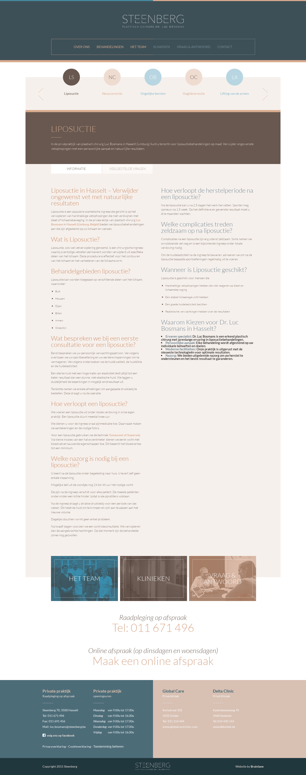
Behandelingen (110, 47)
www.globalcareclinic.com (180, 726)
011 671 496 (56, 715)
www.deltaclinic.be (224, 726)
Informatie (76, 169)
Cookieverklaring (79, 746)
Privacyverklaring (54, 746)
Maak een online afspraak (153, 661)
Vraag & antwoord (193, 47)
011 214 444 (176, 721)
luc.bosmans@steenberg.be (68, 726)
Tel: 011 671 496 (153, 627)
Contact (224, 47)
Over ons (82, 47)
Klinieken (161, 47)
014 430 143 (225, 721)
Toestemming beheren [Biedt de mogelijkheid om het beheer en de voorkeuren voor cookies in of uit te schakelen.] (108, 746)
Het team (138, 47)
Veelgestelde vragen (127, 169)
